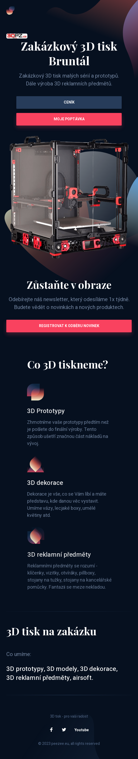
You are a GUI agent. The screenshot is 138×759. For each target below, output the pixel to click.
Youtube (82, 730)
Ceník (69, 102)
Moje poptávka (69, 119)
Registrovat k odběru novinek (69, 326)
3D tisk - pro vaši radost (69, 716)
